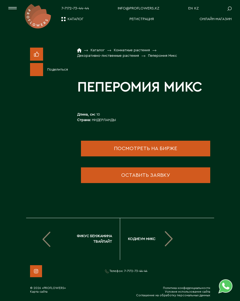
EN (190, 8)
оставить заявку (145, 175)
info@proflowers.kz (138, 8)
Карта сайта (39, 291)
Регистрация (142, 19)
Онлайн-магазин (216, 19)
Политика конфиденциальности (186, 287)
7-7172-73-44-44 (75, 8)
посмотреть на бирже (145, 148)
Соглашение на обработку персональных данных (173, 295)
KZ (196, 8)
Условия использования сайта (187, 291)
